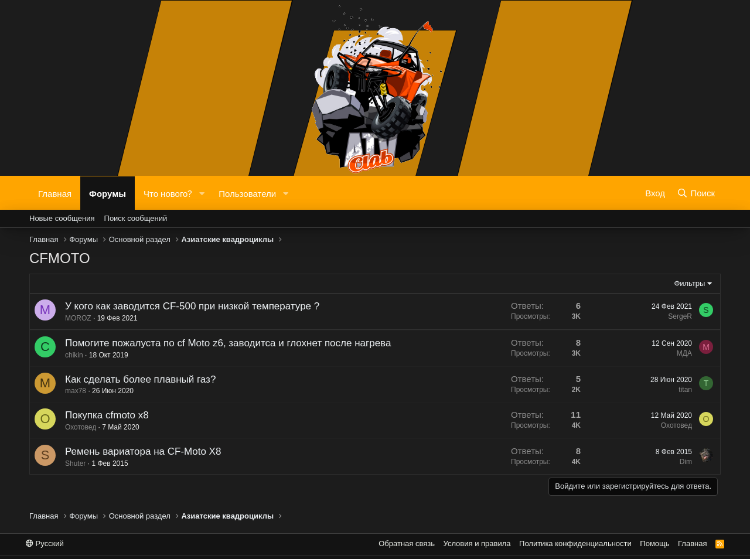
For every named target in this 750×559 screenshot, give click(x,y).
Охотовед (77, 427)
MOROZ (78, 318)
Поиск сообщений (136, 218)
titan (682, 390)
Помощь (654, 543)
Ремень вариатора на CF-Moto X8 (139, 451)
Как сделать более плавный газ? (137, 379)
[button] (201, 193)
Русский (45, 543)
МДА (684, 353)
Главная (54, 193)
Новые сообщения (62, 218)
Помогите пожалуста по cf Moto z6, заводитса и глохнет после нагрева (228, 343)
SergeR (680, 316)
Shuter (72, 463)
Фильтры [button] (689, 283)
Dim (682, 462)
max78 (72, 391)
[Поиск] (696, 193)
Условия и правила (477, 543)
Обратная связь (407, 543)
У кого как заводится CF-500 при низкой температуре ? (192, 306)
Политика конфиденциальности (575, 543)
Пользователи (247, 193)
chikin (74, 355)
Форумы (107, 193)
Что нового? (168, 193)
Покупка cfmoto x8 (103, 415)
